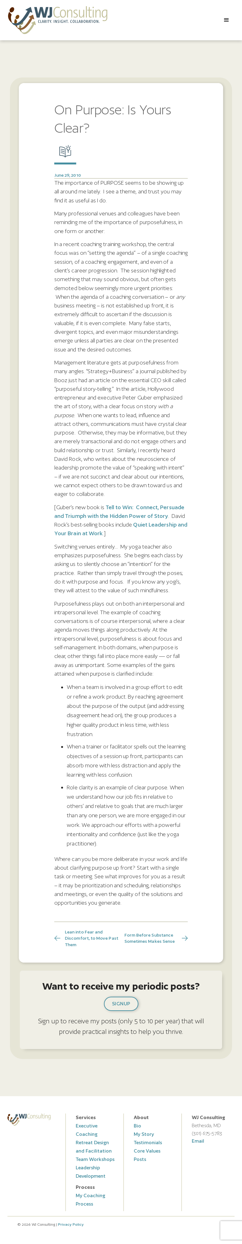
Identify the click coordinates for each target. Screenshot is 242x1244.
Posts (140, 1159)
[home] (57, 20)
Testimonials (148, 1142)
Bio (137, 1126)
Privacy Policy (71, 1224)
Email (198, 1141)
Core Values (147, 1151)
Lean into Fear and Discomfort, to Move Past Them (91, 938)
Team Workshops (95, 1159)
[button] (226, 20)
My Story (144, 1134)
